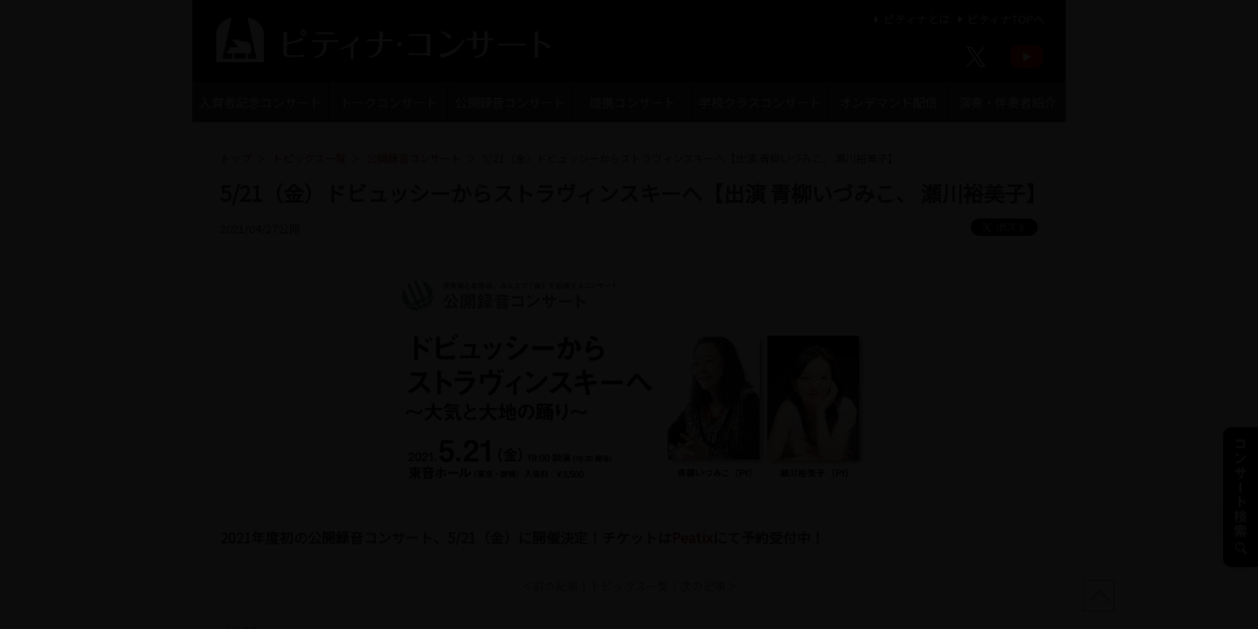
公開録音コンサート (510, 102)
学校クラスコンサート (760, 102)
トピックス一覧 (309, 157)
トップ (236, 157)
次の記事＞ (709, 585)
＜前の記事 (550, 585)
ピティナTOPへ (999, 18)
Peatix (692, 537)
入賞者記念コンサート (260, 102)
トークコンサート (389, 102)
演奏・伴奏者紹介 (1007, 102)
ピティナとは (909, 18)
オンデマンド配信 (888, 102)
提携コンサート (632, 102)
